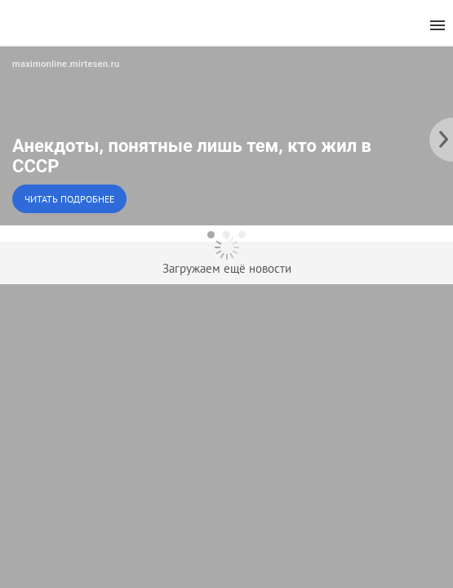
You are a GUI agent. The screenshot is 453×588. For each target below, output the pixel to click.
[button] (226, 135)
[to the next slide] (441, 135)
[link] (226, 135)
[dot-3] (242, 234)
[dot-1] (211, 234)
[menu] (437, 25)
